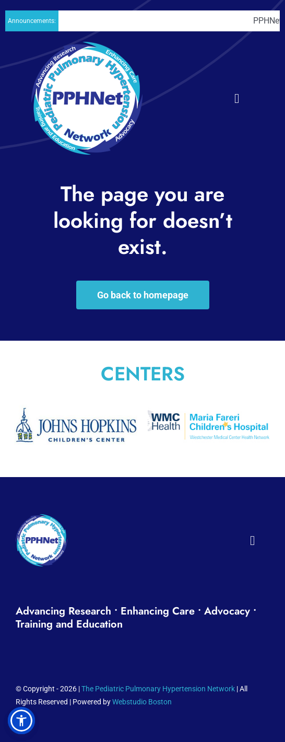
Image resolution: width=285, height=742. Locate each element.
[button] (21, 721)
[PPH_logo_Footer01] (41, 519)
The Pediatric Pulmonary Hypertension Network (158, 689)
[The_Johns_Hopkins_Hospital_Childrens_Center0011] (75, 402)
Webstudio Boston (142, 702)
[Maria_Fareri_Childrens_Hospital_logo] (209, 402)
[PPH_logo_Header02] (86, 47)
